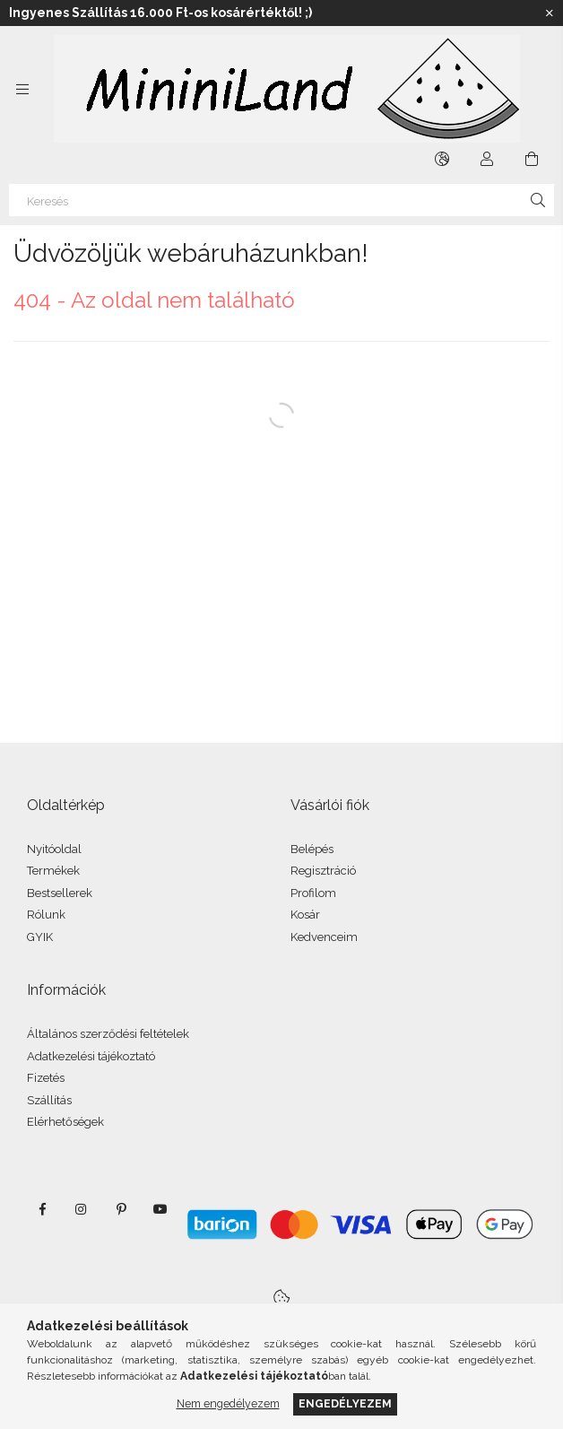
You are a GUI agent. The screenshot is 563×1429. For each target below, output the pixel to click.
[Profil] (486, 159)
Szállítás (49, 1100)
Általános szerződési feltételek (108, 1034)
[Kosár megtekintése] (531, 159)
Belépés (311, 849)
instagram (81, 1209)
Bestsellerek (59, 893)
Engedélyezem (345, 1403)
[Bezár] (549, 13)
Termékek (53, 870)
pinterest (121, 1209)
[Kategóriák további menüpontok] (22, 89)
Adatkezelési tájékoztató (91, 1056)
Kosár (305, 914)
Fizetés (46, 1078)
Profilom (313, 893)
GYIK (40, 937)
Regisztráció (323, 870)
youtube (160, 1209)
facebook (42, 1209)
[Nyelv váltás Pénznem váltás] (442, 159)
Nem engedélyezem (228, 1403)
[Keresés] (281, 200)
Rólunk (46, 914)
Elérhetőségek (65, 1121)
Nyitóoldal (54, 849)
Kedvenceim (324, 937)
